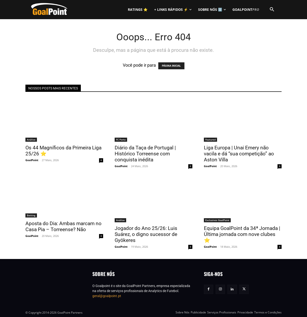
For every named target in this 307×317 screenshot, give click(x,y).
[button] (272, 9)
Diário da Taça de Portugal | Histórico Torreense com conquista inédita (145, 154)
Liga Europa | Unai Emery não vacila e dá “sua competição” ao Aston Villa (239, 154)
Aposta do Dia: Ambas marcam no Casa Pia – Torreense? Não (63, 226)
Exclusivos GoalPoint (217, 220)
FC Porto (121, 139)
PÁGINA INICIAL (171, 65)
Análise (31, 139)
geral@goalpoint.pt (106, 296)
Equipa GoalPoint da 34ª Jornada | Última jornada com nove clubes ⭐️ (242, 234)
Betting (31, 215)
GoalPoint (31, 160)
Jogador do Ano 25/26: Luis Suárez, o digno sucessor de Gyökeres (146, 234)
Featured (210, 139)
